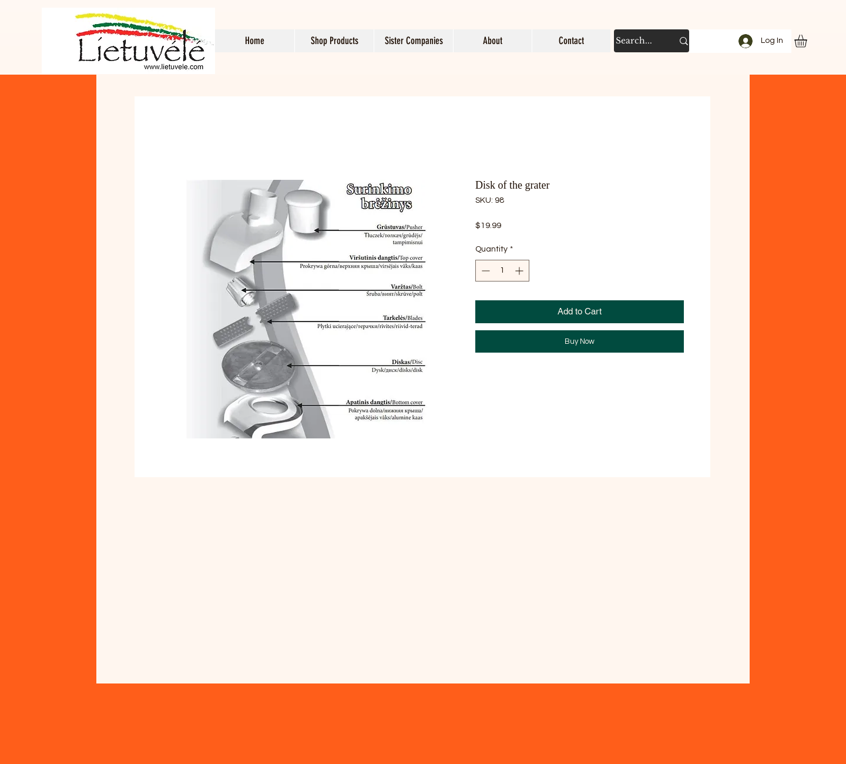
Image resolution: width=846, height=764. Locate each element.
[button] (334, 40)
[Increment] (520, 270)
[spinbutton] (502, 270)
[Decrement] (484, 270)
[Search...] (635, 40)
